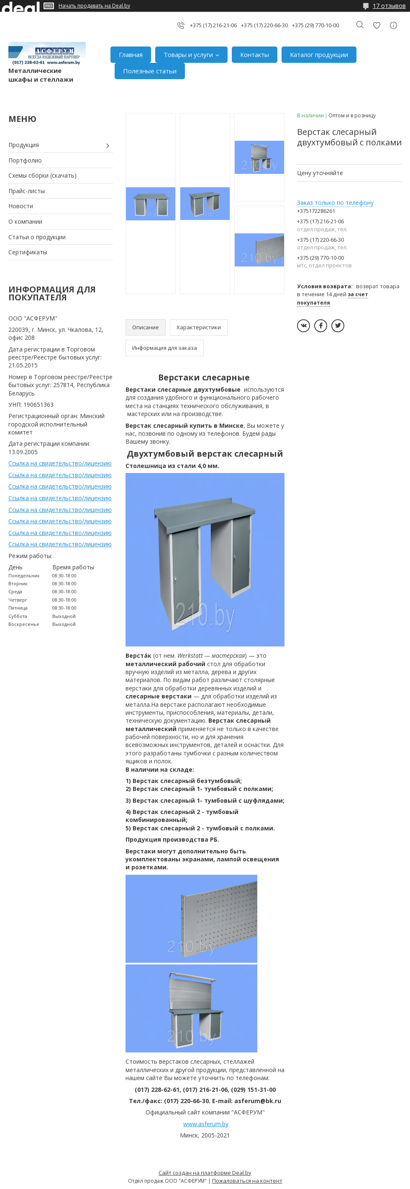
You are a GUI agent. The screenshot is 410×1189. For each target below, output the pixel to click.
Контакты (254, 54)
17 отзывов (389, 6)
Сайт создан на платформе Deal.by (205, 1172)
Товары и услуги (188, 54)
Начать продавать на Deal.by (94, 6)
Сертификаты (27, 252)
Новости (20, 206)
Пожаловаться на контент (247, 1180)
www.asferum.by (205, 1124)
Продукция (23, 145)
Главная (131, 54)
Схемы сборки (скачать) (42, 175)
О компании (25, 221)
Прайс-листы (26, 191)
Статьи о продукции (37, 237)
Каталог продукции (319, 54)
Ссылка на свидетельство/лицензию (60, 463)
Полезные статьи (150, 71)
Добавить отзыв (376, 25)
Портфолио (25, 160)
